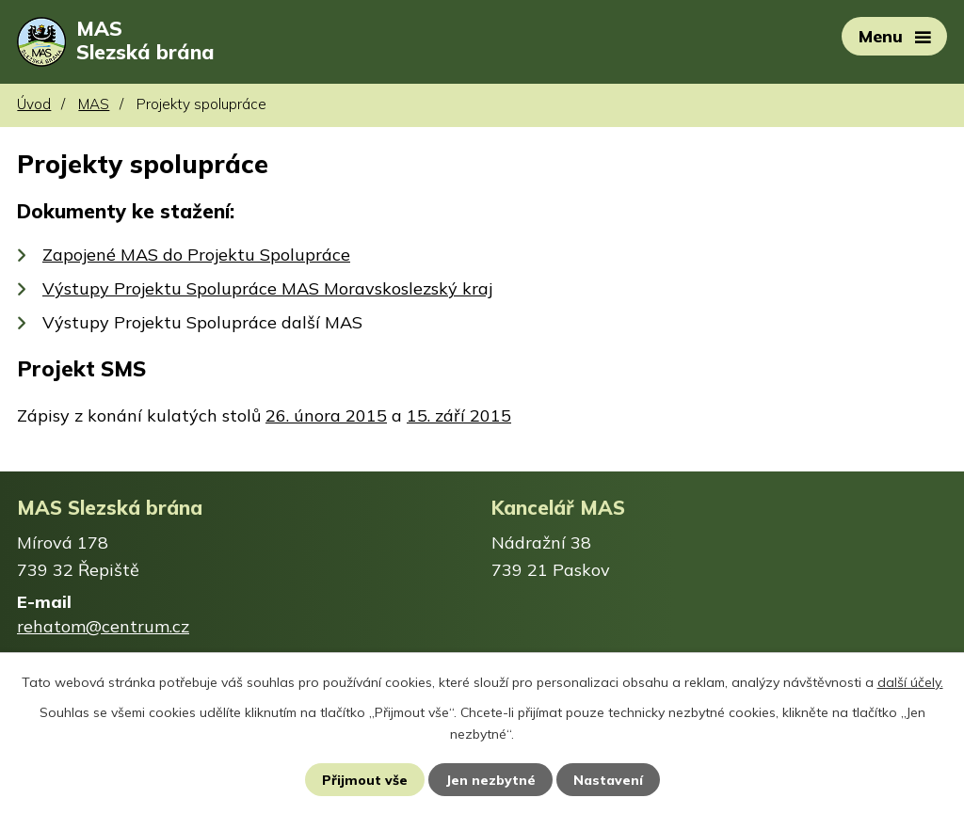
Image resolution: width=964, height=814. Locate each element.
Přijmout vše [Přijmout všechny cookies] (365, 779)
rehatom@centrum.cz (103, 627)
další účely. (910, 682)
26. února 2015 (326, 416)
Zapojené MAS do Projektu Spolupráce (196, 255)
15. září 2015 (459, 416)
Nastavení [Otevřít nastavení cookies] (608, 779)
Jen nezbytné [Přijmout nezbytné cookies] (490, 779)
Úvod (34, 106)
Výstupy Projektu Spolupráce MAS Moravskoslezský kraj (267, 289)
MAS (93, 106)
